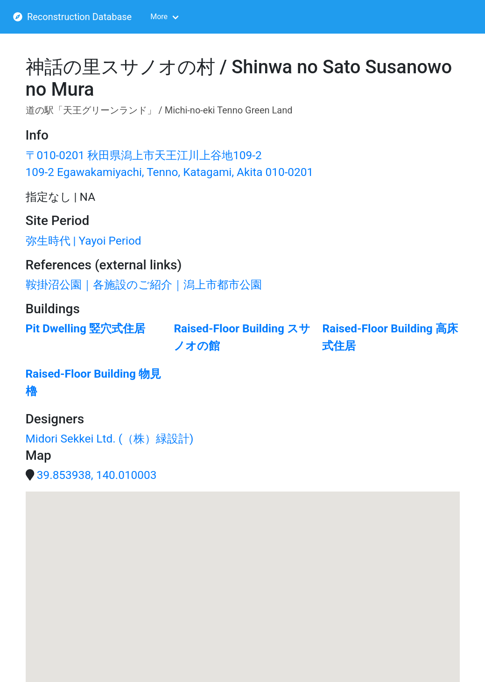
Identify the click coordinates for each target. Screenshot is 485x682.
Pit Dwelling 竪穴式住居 (85, 328)
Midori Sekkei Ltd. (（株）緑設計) (110, 438)
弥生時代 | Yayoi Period (83, 240)
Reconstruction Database (72, 16)
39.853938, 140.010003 (97, 475)
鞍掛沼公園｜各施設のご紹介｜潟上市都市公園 (144, 284)
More (159, 16)
